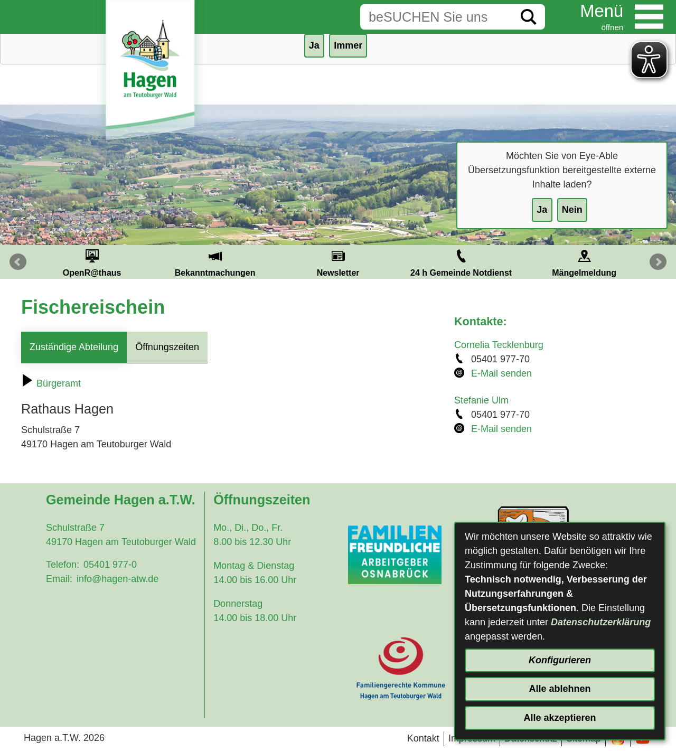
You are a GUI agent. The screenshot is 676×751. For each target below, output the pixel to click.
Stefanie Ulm (481, 400)
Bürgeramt (51, 383)
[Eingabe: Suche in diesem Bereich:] (436, 17)
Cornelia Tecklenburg (498, 345)
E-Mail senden (501, 373)
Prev (18, 262)
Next (658, 262)
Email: (59, 579)
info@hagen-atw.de (117, 579)
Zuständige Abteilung (74, 347)
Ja (542, 209)
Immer (348, 45)
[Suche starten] (528, 17)
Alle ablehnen (559, 688)
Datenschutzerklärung (601, 622)
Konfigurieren (560, 660)
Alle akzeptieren (559, 717)
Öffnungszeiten (167, 347)
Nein (572, 209)
